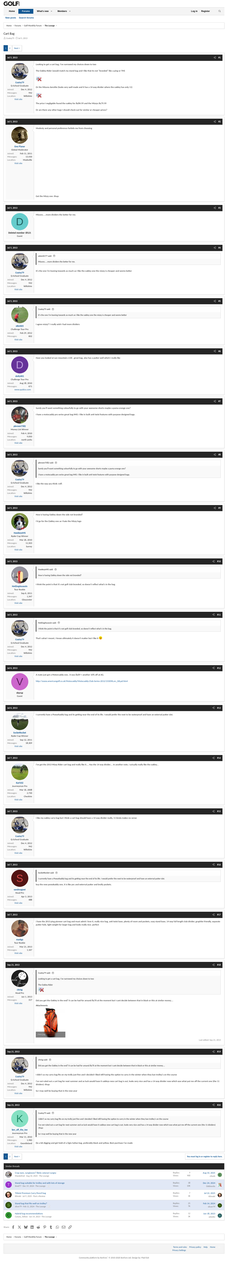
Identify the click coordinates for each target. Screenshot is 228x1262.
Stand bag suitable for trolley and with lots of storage (40, 1183)
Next (16, 48)
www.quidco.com (22, 389)
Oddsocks (210, 1186)
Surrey (29, 546)
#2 (219, 121)
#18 (219, 964)
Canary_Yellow (21, 1216)
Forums (26, 11)
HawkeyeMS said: (45, 569)
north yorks (26, 439)
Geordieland (26, 1143)
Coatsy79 (10, 38)
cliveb (212, 1176)
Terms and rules (180, 1247)
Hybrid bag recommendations (29, 1213)
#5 (219, 301)
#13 (219, 708)
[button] (51, 11)
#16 (219, 864)
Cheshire (28, 796)
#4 (219, 247)
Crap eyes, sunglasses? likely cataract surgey (35, 1172)
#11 (219, 614)
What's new (43, 11)
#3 (219, 208)
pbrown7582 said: (46, 462)
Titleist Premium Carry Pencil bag (30, 1193)
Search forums (26, 18)
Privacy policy (195, 1247)
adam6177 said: (45, 256)
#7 (219, 401)
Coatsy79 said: (44, 309)
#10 (219, 561)
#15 (219, 811)
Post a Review (39, 1196)
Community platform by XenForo (105, 1257)
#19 (219, 1051)
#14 (219, 758)
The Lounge (44, 1176)
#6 (219, 351)
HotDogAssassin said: (47, 623)
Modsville (27, 160)
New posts (10, 18)
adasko (212, 1216)
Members (62, 11)
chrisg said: (43, 1059)
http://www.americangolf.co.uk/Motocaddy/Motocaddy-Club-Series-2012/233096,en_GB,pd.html (82, 681)
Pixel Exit (145, 1257)
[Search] (219, 11)
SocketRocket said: (46, 873)
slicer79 (18, 1206)
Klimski (18, 1196)
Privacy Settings (179, 1250)
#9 (219, 508)
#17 (219, 914)
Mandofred (20, 1176)
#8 (219, 454)
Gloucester (27, 599)
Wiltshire (28, 96)
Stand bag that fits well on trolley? (31, 1203)
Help (206, 1247)
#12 (219, 668)
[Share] (214, 58)
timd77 (18, 1186)
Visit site (18, 99)
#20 (219, 1105)
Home (12, 11)
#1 (219, 57)
